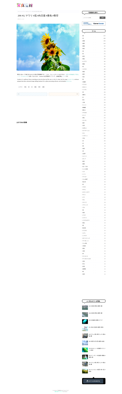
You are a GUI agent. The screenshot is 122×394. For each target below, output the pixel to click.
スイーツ (94, 156)
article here (68, 81)
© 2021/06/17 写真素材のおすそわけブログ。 (61, 390)
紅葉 (94, 266)
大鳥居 (94, 245)
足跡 (94, 274)
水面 (94, 251)
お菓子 (94, 153)
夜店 (94, 161)
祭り (94, 99)
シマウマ (94, 235)
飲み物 (94, 228)
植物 (35, 87)
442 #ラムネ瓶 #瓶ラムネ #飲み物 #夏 (97, 335)
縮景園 (94, 269)
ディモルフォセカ (94, 258)
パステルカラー (94, 220)
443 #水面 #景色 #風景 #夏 (95, 306)
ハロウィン (94, 135)
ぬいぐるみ (94, 166)
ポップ (94, 158)
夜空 (94, 74)
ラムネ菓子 (94, 179)
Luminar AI (70, 79)
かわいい (94, 87)
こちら (64, 76)
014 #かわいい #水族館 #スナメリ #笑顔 (97, 349)
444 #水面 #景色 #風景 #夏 (95, 313)
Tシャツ (94, 105)
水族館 (94, 81)
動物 (94, 64)
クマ (94, 197)
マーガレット (94, 240)
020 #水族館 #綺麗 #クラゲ (96, 320)
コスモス (94, 69)
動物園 (94, 107)
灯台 (94, 263)
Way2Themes (65, 391)
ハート (94, 174)
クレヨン (94, 120)
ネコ (94, 133)
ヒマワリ (23, 11)
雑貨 (94, 163)
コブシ (94, 233)
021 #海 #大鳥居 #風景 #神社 (96, 327)
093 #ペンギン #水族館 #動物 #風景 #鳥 (97, 356)
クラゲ (94, 215)
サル (94, 199)
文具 (94, 125)
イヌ (94, 171)
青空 (39, 87)
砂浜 (94, 56)
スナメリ (94, 202)
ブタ (94, 207)
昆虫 (94, 222)
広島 (94, 261)
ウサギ (94, 187)
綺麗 (43, 87)
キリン (94, 194)
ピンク (94, 115)
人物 (94, 102)
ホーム (19, 11)
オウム (94, 189)
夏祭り (94, 94)
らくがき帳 (94, 169)
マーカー (94, 176)
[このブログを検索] (91, 18)
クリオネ (94, 230)
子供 (94, 138)
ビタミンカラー (94, 192)
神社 (94, 117)
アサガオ (94, 112)
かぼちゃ (94, 128)
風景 (94, 43)
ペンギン (94, 89)
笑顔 (94, 212)
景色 (94, 248)
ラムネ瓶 (94, 243)
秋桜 (94, 71)
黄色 (25, 87)
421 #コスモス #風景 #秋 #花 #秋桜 (97, 370)
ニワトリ (94, 217)
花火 (94, 76)
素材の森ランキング (58, 391)
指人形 (94, 181)
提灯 (94, 122)
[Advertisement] (48, 108)
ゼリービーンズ (94, 238)
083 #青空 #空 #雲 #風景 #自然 (96, 341)
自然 (94, 148)
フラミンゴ (94, 204)
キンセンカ (94, 256)
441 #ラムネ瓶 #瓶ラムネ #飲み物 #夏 (97, 363)
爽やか (94, 110)
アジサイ (94, 84)
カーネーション (94, 130)
